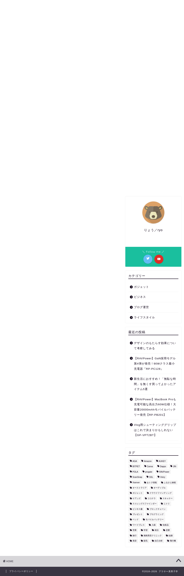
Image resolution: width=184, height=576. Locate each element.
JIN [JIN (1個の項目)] (174, 467)
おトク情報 (105, 67)
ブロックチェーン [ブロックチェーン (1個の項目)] (158, 509)
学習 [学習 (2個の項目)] (146, 530)
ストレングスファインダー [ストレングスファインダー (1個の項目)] (145, 504)
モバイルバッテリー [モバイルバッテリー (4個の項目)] (155, 520)
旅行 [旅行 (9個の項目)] (135, 535)
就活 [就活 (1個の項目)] (157, 530)
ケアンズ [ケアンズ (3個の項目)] (137, 498)
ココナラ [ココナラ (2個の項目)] (152, 498)
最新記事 (16, 145)
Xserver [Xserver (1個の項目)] (136, 482)
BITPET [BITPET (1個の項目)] (136, 467)
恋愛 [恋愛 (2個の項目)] (168, 530)
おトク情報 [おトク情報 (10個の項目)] (152, 482)
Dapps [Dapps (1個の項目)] (163, 467)
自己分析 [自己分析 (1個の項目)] (159, 541)
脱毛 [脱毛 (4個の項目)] (146, 541)
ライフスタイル (79, 67)
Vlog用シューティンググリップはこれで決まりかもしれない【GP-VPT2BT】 (155, 430)
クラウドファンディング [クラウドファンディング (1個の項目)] (161, 493)
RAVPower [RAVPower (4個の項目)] (164, 472)
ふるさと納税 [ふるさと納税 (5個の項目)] (170, 482)
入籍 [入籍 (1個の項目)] (154, 525)
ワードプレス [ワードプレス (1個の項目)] (139, 525)
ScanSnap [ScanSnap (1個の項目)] (137, 477)
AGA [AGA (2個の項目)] (135, 461)
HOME (33, 67)
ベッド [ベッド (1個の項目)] (136, 520)
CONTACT (148, 67)
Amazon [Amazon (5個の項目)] (148, 461)
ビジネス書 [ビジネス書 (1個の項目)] (138, 509)
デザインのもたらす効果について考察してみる (155, 346)
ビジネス (127, 67)
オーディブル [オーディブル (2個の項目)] (160, 488)
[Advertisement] (62, 222)
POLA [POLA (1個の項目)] (135, 472)
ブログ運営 (141, 307)
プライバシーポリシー (21, 571)
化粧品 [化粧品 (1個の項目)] (166, 525)
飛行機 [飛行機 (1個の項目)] (173, 541)
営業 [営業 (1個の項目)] (135, 530)
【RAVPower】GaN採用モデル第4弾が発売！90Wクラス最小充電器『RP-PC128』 (155, 363)
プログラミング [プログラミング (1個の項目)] (157, 514)
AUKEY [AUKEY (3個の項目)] (162, 461)
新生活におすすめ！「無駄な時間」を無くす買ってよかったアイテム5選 (155, 384)
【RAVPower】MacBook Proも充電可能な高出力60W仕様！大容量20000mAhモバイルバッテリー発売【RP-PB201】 (155, 407)
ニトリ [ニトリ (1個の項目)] (167, 504)
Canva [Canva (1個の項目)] (150, 467)
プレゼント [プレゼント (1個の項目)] (138, 514)
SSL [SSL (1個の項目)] (151, 477)
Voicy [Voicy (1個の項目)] (162, 477)
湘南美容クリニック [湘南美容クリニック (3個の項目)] (153, 535)
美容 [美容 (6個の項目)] (135, 541)
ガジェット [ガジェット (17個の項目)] (138, 493)
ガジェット (53, 67)
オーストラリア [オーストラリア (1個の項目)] (140, 488)
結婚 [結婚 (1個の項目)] (171, 535)
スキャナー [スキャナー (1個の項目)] (168, 498)
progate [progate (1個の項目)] (148, 472)
